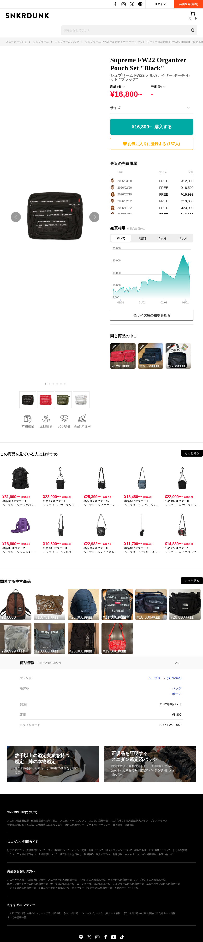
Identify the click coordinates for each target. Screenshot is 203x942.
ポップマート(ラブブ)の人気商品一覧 (92, 888)
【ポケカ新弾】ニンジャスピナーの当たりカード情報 (91, 913)
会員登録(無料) (188, 4)
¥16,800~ (152, 127)
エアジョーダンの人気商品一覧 (93, 883)
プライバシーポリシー (98, 824)
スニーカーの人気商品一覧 (62, 879)
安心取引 (64, 426)
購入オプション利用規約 (109, 854)
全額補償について (48, 854)
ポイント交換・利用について (87, 850)
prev (16, 217)
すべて (121, 238)
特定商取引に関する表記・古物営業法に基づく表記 (34, 824)
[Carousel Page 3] (53, 384)
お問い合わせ (166, 854)
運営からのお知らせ (71, 854)
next (94, 217)
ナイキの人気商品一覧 (62, 883)
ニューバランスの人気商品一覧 (163, 883)
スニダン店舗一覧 (98, 820)
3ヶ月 (183, 238)
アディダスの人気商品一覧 (21, 888)
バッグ (176, 688)
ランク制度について (59, 850)
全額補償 (46, 426)
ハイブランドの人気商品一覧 (150, 879)
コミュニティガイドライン (21, 854)
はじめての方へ (15, 850)
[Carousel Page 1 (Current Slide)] (45, 384)
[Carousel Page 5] (61, 384)
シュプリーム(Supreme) (164, 678)
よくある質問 (180, 850)
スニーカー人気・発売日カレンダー (26, 879)
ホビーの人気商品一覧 (120, 879)
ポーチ (176, 694)
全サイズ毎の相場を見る (151, 315)
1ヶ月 (163, 238)
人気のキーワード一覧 (126, 888)
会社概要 (117, 824)
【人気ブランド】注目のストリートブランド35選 (33, 913)
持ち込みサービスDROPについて (152, 850)
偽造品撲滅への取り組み (44, 820)
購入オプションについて (119, 850)
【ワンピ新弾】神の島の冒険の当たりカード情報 (149, 913)
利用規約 (89, 854)
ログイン (160, 4)
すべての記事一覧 (16, 917)
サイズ (115, 108)
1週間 (142, 238)
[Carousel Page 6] (65, 384)
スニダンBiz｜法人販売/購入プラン (129, 820)
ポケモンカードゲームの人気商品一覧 (27, 883)
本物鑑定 (28, 426)
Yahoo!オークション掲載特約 (140, 854)
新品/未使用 (82, 426)
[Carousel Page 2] (49, 384)
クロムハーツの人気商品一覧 (54, 888)
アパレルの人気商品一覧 (92, 879)
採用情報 (129, 824)
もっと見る (192, 453)
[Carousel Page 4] (57, 384)
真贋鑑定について (36, 850)
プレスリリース (158, 820)
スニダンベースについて (73, 820)
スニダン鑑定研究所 (18, 820)
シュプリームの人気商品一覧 (128, 883)
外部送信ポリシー (74, 824)
